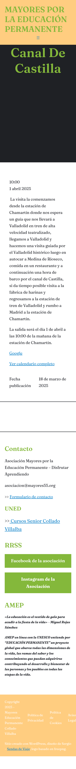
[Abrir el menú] (38, 37)
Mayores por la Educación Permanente (36, 19)
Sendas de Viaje (18, 749)
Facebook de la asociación (38, 560)
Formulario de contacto (31, 496)
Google (15, 353)
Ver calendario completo (32, 363)
